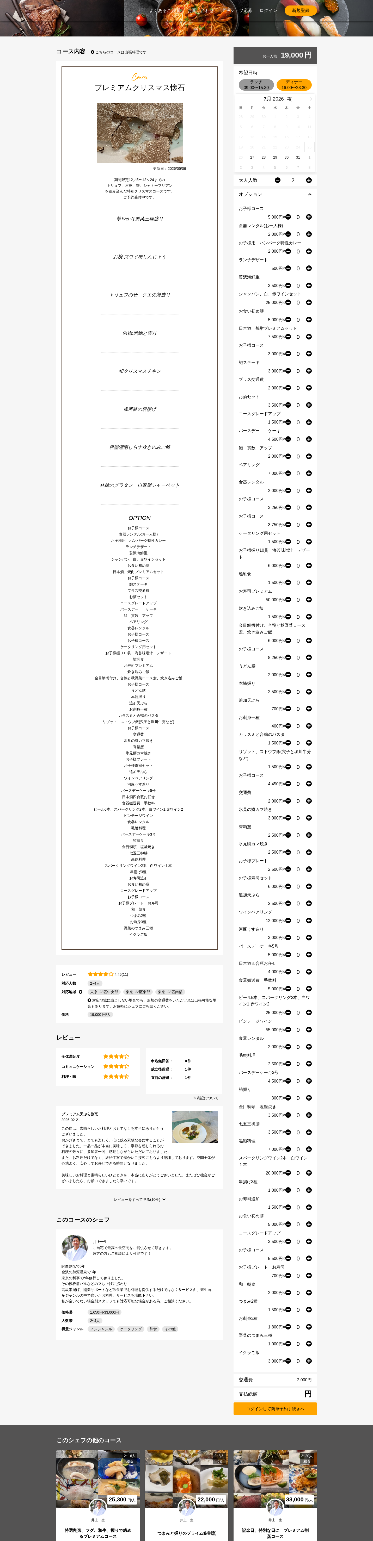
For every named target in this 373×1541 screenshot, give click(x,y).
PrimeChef (68, 10)
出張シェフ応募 (236, 10)
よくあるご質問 (164, 10)
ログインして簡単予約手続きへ (275, 1409)
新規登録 (301, 10)
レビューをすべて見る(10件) (137, 1199)
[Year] (279, 99)
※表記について (205, 1098)
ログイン (268, 10)
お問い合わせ (200, 10)
